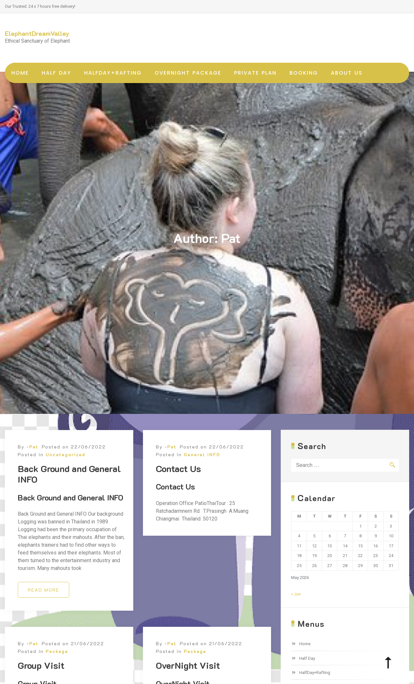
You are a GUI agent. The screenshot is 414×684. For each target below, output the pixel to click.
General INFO (202, 463)
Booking (303, 73)
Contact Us (178, 477)
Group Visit (41, 674)
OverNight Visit (188, 674)
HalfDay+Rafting (113, 73)
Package (57, 660)
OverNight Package (188, 73)
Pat (33, 455)
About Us (347, 73)
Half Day (56, 73)
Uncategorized (65, 463)
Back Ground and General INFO (69, 482)
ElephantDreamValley (37, 33)
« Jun (296, 594)
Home (20, 73)
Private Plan (255, 73)
